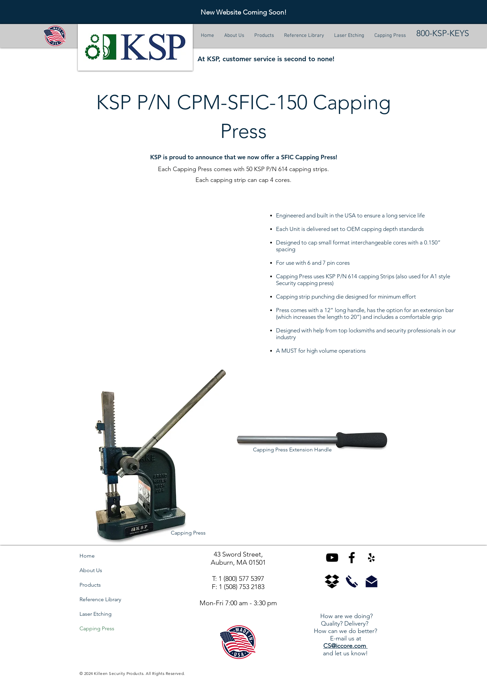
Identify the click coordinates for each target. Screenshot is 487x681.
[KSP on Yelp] (371, 557)
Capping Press (96, 628)
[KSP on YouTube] (332, 557)
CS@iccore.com (345, 646)
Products (90, 585)
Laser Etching (95, 614)
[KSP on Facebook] (351, 557)
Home (87, 556)
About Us (90, 570)
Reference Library (100, 599)
